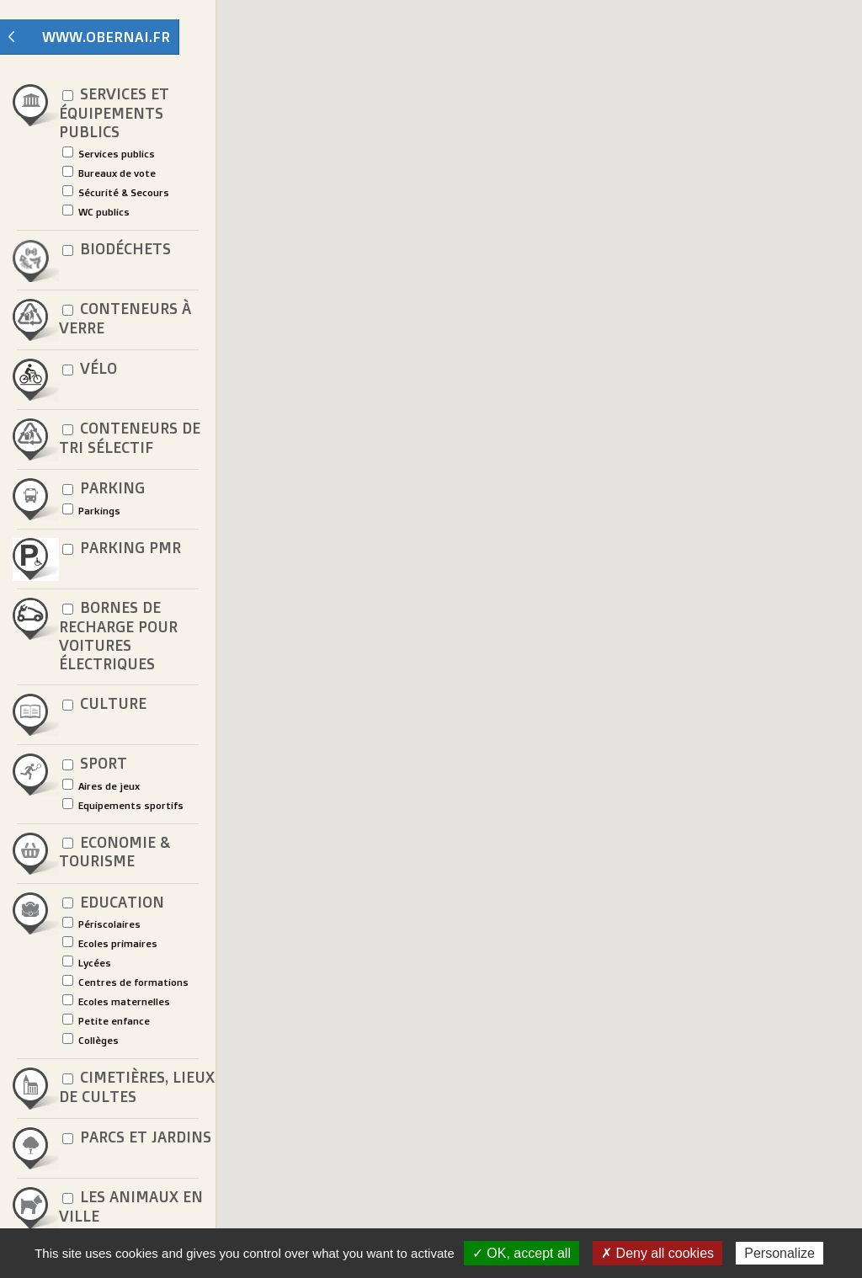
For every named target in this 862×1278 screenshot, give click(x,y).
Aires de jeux (101, 785)
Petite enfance (106, 1020)
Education (111, 902)
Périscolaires (101, 923)
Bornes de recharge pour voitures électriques (118, 635)
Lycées (86, 962)
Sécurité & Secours (115, 192)
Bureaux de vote (109, 172)
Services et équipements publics (114, 112)
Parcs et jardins (135, 1137)
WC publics (96, 211)
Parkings (91, 510)
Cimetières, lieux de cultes (137, 1087)
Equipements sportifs (123, 805)
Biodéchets (115, 249)
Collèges (90, 1039)
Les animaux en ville (131, 1207)
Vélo (88, 369)
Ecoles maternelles (116, 1001)
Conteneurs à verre (125, 318)
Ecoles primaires (109, 943)
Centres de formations (125, 981)
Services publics (108, 153)
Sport (93, 764)
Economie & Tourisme (114, 852)
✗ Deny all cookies (657, 1253)
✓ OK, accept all (521, 1253)
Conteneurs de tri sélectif (129, 438)
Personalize (779, 1253)
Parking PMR (120, 548)
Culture (102, 704)
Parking (102, 488)
